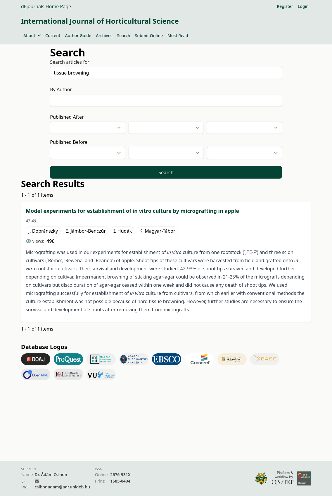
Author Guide (78, 35)
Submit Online (149, 35)
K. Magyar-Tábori (158, 231)
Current (52, 35)
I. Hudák (122, 231)
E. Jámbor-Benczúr (85, 231)
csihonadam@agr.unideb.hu (62, 487)
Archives (104, 35)
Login (303, 6)
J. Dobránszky (43, 231)
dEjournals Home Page (46, 6)
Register (285, 6)
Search (123, 35)
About (32, 35)
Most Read (177, 35)
